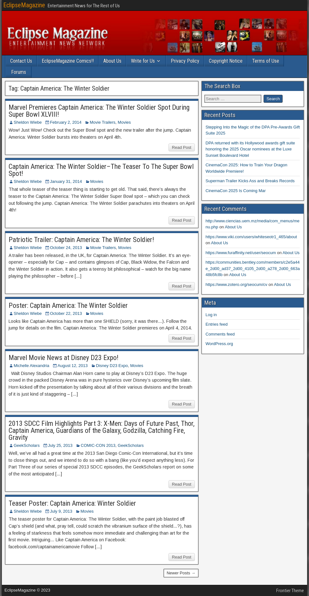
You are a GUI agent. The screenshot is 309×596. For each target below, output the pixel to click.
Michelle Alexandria (31, 365)
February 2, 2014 (65, 122)
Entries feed (217, 324)
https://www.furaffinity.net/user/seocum (241, 252)
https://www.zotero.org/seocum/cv (236, 284)
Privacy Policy (185, 61)
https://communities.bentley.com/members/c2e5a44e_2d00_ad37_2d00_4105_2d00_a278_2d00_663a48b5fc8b (253, 268)
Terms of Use (265, 61)
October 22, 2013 (66, 313)
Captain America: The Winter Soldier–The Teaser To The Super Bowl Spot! (101, 170)
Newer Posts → (181, 573)
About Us (112, 61)
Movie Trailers (102, 122)
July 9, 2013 (61, 511)
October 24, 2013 (66, 247)
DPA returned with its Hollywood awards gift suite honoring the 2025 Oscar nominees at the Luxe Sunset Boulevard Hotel (250, 149)
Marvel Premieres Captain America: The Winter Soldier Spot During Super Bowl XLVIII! (99, 110)
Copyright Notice (226, 61)
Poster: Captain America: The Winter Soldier (68, 305)
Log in (211, 314)
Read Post (181, 147)
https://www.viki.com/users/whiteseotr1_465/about (251, 236)
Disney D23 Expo (112, 365)
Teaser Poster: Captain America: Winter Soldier (72, 503)
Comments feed (220, 334)
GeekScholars (27, 445)
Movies (124, 122)
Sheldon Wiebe (28, 122)
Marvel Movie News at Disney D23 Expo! (64, 358)
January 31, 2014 (66, 181)
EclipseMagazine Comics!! (68, 61)
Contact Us (21, 61)
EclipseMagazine (24, 5)
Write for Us (143, 61)
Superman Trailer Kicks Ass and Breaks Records (250, 180)
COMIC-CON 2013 (98, 445)
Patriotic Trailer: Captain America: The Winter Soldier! (81, 240)
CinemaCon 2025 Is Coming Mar (236, 190)
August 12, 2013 (73, 365)
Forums (18, 72)
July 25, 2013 (60, 445)
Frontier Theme (290, 590)
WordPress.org (219, 343)
